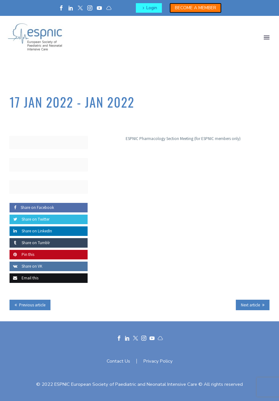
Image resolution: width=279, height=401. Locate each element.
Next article (250, 305)
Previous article (32, 305)
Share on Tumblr (30, 242)
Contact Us (118, 361)
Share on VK (26, 266)
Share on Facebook (32, 207)
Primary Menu (266, 37)
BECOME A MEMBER (195, 8)
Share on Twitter (30, 219)
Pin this (22, 254)
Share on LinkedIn (31, 231)
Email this (24, 278)
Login (151, 8)
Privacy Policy (158, 361)
